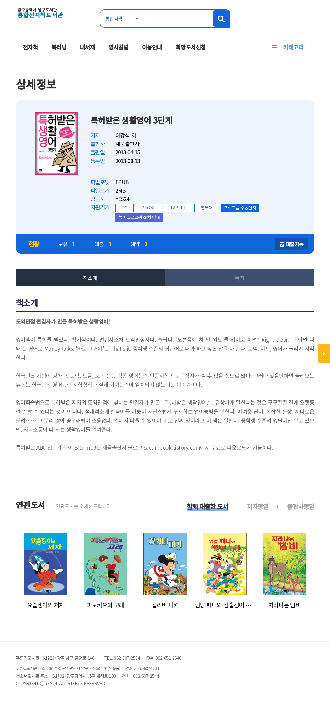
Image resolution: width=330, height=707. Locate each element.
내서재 (87, 47)
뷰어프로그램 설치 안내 (139, 217)
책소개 (90, 278)
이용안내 (152, 47)
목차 (239, 278)
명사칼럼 (118, 47)
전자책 (30, 47)
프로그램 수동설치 (240, 207)
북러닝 (58, 47)
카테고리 (293, 47)
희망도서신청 (191, 47)
